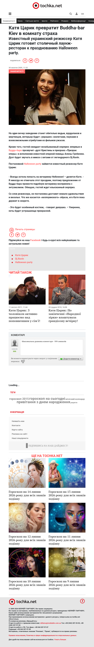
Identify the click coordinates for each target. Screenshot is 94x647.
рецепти (74, 403)
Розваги (64, 21)
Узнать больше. (60, 640)
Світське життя (32, 21)
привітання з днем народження (43, 402)
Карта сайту (17, 430)
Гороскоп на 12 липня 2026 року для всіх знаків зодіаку (27, 540)
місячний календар (75, 399)
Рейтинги (54, 21)
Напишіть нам (18, 421)
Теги (13, 392)
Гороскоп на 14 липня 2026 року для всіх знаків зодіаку (27, 495)
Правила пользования (17, 635)
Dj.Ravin (19, 258)
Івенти (44, 21)
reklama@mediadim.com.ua (50, 623)
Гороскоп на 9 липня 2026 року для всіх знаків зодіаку (67, 584)
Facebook (35, 240)
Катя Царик (21, 255)
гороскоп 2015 (19, 399)
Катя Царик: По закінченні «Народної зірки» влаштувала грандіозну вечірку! (65, 315)
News (20, 21)
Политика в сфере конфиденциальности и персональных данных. (51, 635)
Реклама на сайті (19, 434)
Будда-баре (15, 150)
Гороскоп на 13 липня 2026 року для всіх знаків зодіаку (67, 495)
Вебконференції (78, 21)
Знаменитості (9, 21)
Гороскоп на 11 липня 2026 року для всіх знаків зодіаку (67, 540)
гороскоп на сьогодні (47, 398)
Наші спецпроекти (20, 438)
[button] (77, 13)
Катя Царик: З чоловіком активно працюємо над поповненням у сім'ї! (24, 315)
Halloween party (33, 163)
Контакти (16, 425)
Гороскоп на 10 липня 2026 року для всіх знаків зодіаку (27, 584)
